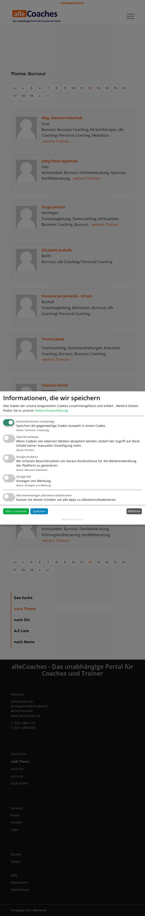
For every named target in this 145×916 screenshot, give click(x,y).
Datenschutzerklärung (51, 410)
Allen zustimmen (16, 511)
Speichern (39, 511)
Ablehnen (134, 511)
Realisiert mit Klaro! (73, 519)
